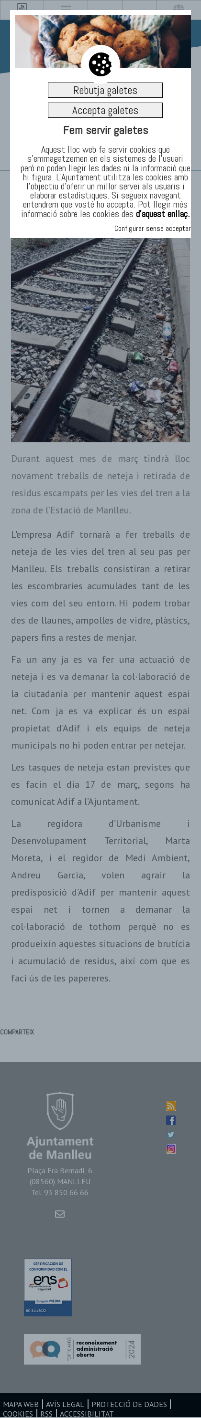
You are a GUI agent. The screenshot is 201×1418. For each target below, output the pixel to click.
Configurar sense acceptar (152, 228)
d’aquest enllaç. (163, 214)
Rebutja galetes (105, 90)
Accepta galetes (105, 110)
